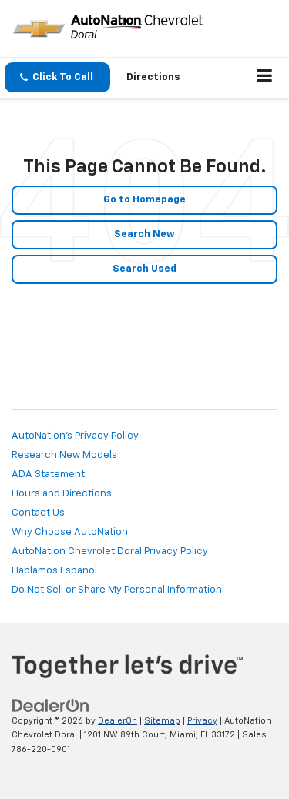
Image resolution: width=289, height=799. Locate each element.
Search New (144, 234)
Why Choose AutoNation (70, 532)
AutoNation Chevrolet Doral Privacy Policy (110, 552)
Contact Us (38, 513)
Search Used (144, 269)
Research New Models (64, 455)
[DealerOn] (51, 705)
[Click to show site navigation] (264, 78)
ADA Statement (48, 475)
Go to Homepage (144, 200)
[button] (57, 77)
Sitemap (162, 721)
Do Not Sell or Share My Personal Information (117, 590)
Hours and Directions (62, 494)
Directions (153, 77)
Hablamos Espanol (54, 571)
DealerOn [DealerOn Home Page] (117, 721)
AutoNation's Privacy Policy (75, 436)
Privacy (202, 721)
